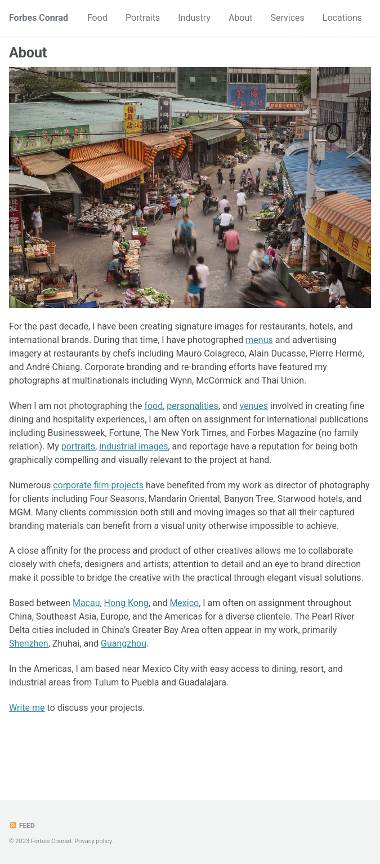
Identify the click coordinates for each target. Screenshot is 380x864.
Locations (342, 17)
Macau (86, 603)
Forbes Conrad (38, 17)
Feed (22, 826)
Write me (27, 707)
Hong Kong (126, 603)
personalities (192, 405)
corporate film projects (98, 485)
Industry (194, 17)
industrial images (133, 446)
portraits (78, 446)
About (241, 17)
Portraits (143, 17)
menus (258, 340)
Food (97, 17)
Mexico (184, 603)
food (153, 405)
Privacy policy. (93, 841)
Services (288, 17)
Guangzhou (123, 643)
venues (253, 405)
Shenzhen (28, 643)
